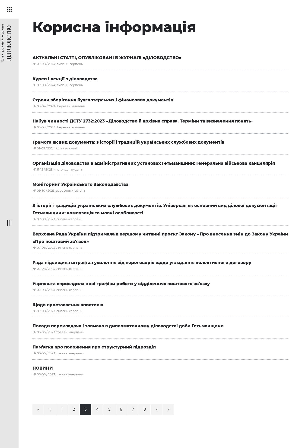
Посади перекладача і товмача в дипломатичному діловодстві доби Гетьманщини (128, 326)
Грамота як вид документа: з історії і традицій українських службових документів (128, 142)
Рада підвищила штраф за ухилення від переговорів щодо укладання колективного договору (141, 262)
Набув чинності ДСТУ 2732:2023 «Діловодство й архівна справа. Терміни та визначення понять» (143, 121)
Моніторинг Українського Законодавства (80, 184)
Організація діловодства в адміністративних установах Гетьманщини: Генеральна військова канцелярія (153, 163)
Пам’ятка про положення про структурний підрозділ (94, 347)
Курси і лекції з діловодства (65, 78)
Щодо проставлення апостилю (67, 304)
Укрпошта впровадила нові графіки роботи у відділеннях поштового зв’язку (121, 283)
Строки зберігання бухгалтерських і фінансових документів (102, 100)
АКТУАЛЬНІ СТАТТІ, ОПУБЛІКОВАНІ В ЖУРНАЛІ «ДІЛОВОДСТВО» (106, 57)
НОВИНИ (42, 368)
